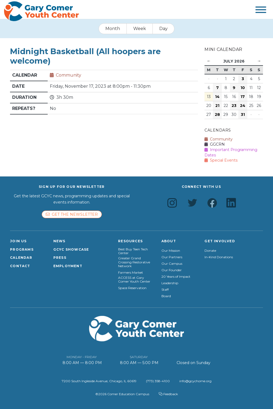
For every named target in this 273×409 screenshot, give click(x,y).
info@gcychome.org (195, 381)
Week (139, 28)
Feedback (168, 394)
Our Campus (171, 264)
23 (234, 105)
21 (217, 105)
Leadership (169, 283)
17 (242, 96)
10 (242, 87)
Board (166, 296)
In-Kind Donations (218, 257)
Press (59, 258)
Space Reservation (132, 288)
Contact (20, 266)
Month (112, 28)
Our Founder (171, 270)
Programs (22, 249)
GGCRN (214, 144)
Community (68, 75)
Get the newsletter (72, 214)
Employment (67, 266)
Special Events (221, 160)
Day (163, 28)
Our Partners (171, 257)
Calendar (21, 258)
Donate (210, 251)
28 (217, 114)
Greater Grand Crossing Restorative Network (134, 262)
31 (243, 114)
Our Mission (170, 251)
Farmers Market (130, 272)
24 (242, 105)
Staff (165, 290)
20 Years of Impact (175, 277)
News (59, 241)
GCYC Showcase (71, 249)
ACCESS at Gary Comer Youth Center (134, 279)
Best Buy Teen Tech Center (133, 251)
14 (217, 96)
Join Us (18, 241)
